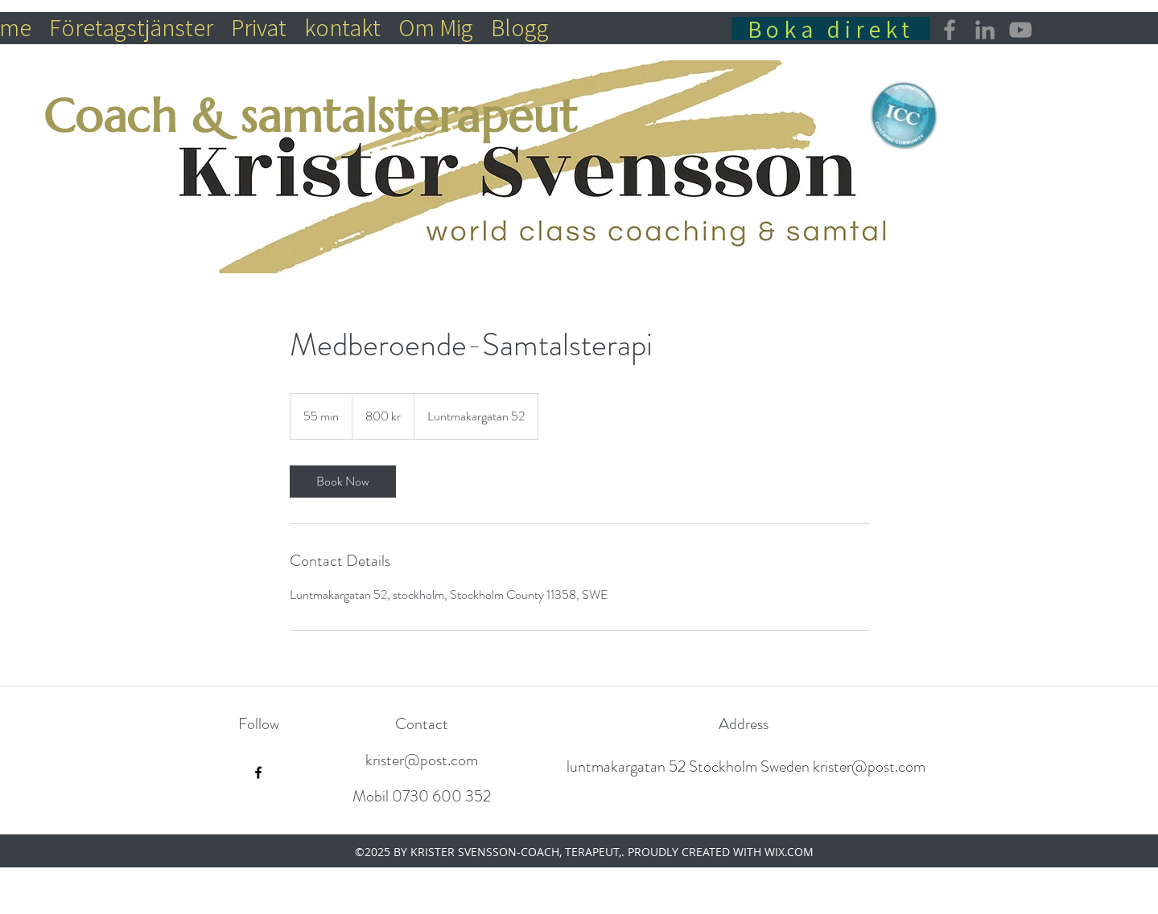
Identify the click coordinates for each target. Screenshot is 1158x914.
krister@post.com (421, 760)
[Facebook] (949, 29)
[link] (343, 481)
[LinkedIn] (985, 29)
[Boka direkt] (830, 28)
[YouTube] (1020, 29)
